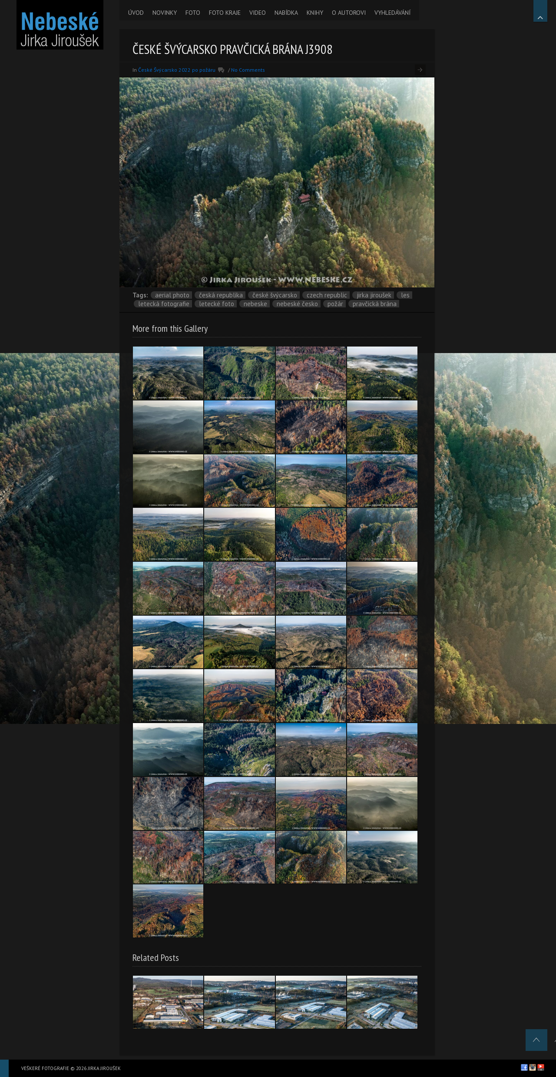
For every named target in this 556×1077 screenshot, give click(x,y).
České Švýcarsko (274, 295)
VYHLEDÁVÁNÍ (392, 13)
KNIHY (315, 13)
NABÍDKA (286, 13)
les (405, 295)
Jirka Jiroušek (374, 295)
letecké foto (216, 303)
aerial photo (172, 295)
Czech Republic (327, 295)
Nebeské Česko (297, 303)
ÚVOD (136, 13)
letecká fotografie (163, 303)
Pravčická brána (375, 303)
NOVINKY (164, 13)
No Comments (248, 70)
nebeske (255, 303)
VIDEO (257, 13)
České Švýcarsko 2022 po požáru (176, 70)
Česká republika (221, 295)
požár (335, 303)
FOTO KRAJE (225, 13)
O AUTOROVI (349, 13)
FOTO (192, 13)
